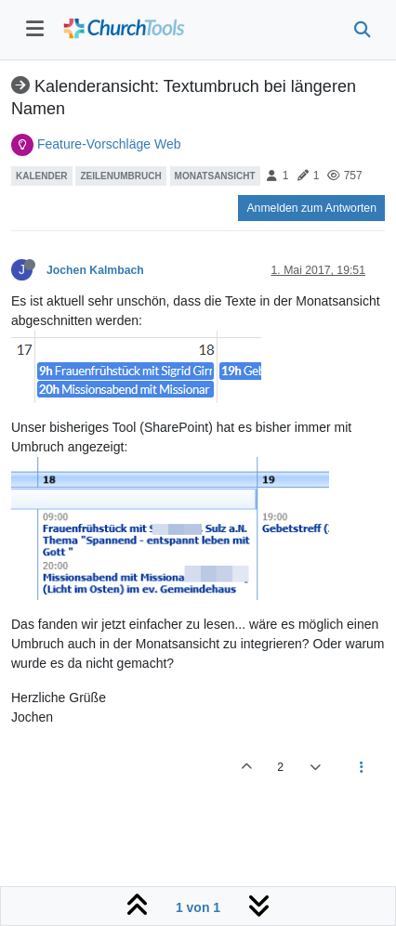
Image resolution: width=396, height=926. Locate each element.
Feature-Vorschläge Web (109, 144)
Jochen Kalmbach (95, 270)
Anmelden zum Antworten (311, 208)
